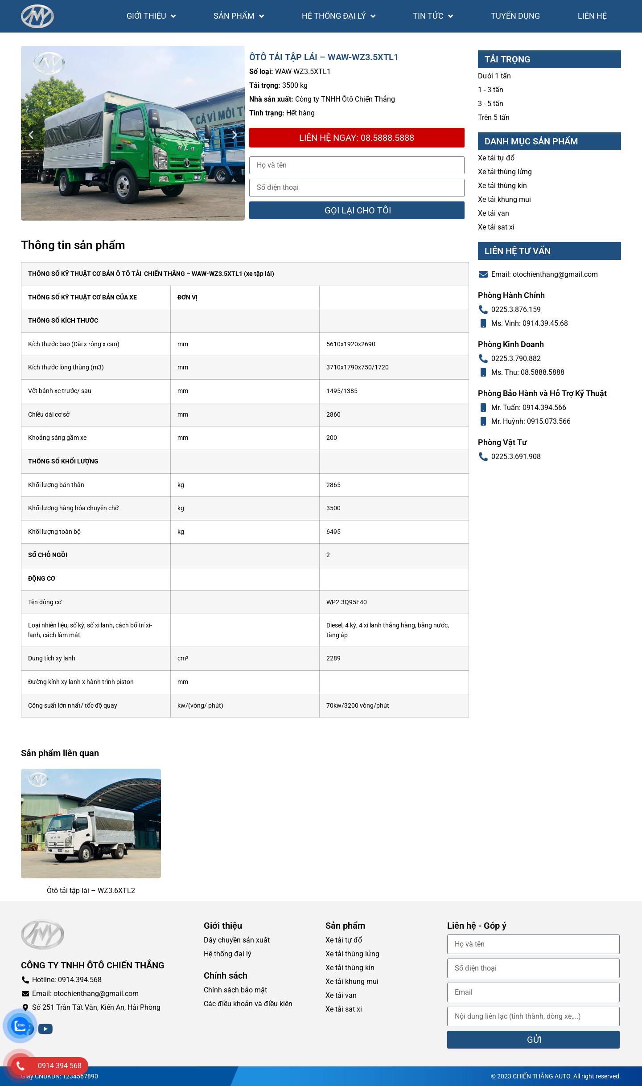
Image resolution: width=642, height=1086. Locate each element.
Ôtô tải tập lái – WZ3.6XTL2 (91, 890)
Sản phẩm (239, 16)
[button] (31, 134)
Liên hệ (592, 15)
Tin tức (433, 16)
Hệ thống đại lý (338, 16)
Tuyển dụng (515, 15)
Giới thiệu (151, 16)
